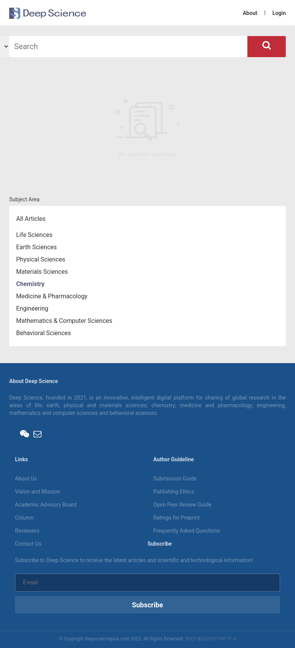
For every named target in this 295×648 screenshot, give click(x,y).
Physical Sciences (40, 259)
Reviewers (27, 531)
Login (279, 13)
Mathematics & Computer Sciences (64, 320)
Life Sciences (34, 234)
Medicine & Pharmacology (52, 296)
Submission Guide (175, 478)
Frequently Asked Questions (186, 531)
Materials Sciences (42, 271)
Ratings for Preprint (176, 518)
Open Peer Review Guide (182, 505)
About (250, 13)
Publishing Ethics (173, 491)
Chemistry (30, 284)
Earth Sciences (36, 247)
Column (24, 518)
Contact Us (28, 544)
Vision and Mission (37, 491)
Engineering (32, 308)
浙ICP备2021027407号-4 (210, 638)
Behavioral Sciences (43, 333)
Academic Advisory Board (45, 505)
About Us (26, 478)
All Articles (31, 218)
